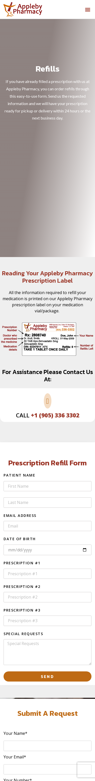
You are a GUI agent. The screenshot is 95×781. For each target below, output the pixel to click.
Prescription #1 (22, 563)
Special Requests (23, 634)
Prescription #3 (22, 610)
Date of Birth (20, 539)
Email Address (20, 516)
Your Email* (15, 757)
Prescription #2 (22, 587)
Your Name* (15, 733)
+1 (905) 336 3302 (55, 415)
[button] (88, 9)
